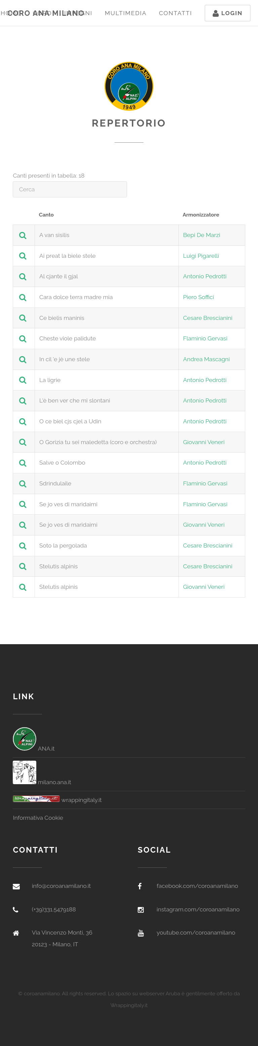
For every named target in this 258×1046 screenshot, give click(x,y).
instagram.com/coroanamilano (198, 909)
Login (228, 13)
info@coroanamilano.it (61, 886)
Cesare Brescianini (207, 318)
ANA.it (33, 748)
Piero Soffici (198, 297)
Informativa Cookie (38, 817)
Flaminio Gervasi (205, 338)
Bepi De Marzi (201, 235)
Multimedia (126, 13)
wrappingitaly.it (57, 800)
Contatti (175, 13)
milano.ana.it (42, 782)
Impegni (78, 13)
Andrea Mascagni (206, 359)
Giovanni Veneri (203, 442)
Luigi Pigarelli (201, 255)
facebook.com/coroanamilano (197, 886)
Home (10, 13)
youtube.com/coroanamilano (196, 932)
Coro (42, 13)
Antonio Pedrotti (204, 276)
